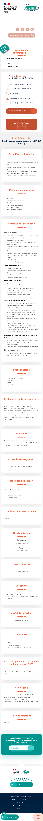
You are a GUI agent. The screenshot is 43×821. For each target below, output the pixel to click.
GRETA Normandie (16, 799)
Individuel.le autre (12, 66)
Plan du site (28, 799)
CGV (23, 799)
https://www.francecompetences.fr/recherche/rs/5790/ (21, 701)
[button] (4, 814)
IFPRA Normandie (21, 809)
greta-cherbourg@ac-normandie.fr (20, 98)
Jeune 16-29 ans (12, 61)
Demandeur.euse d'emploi (15, 58)
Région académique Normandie (21, 806)
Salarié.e (9, 63)
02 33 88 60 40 (14, 94)
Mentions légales (21, 802)
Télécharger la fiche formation (21, 35)
